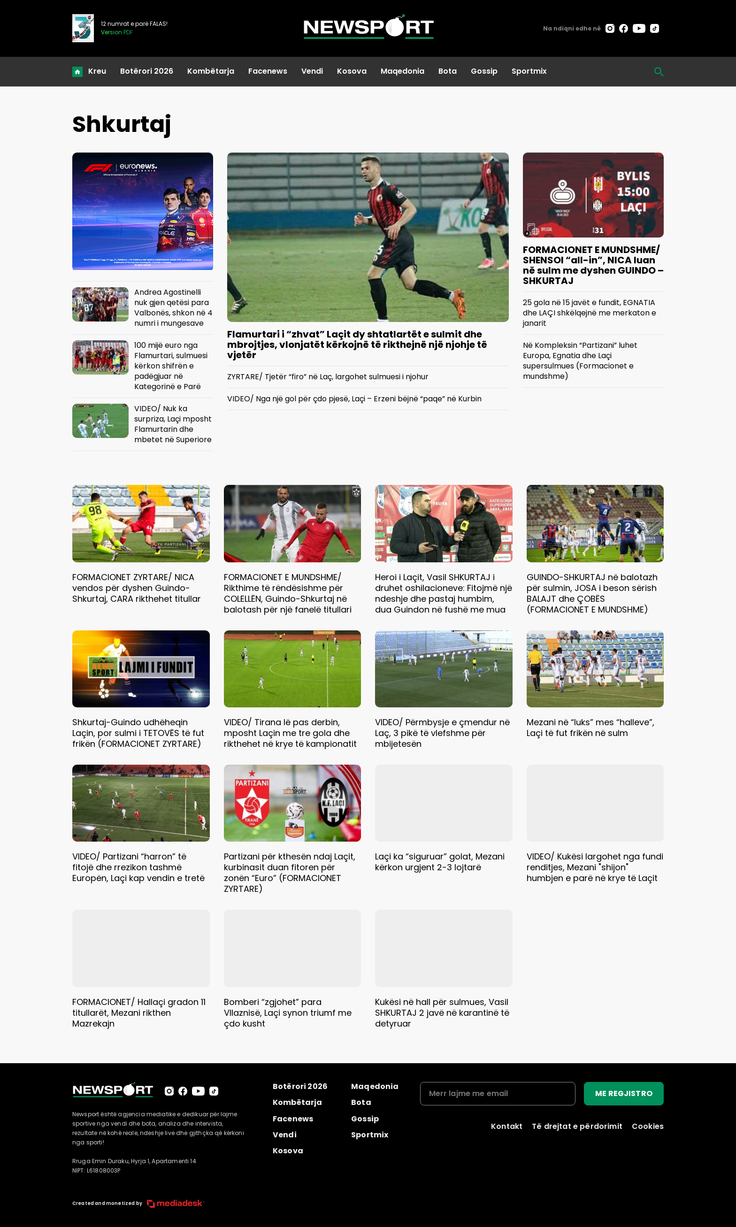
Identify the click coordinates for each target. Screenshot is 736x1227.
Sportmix (529, 71)
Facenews (267, 71)
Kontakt (506, 1126)
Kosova (352, 71)
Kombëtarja (210, 71)
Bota (447, 71)
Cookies (648, 1126)
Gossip (484, 71)
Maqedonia (402, 71)
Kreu (97, 71)
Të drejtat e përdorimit (577, 1126)
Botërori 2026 (146, 71)
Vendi (312, 71)
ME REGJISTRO (623, 1093)
